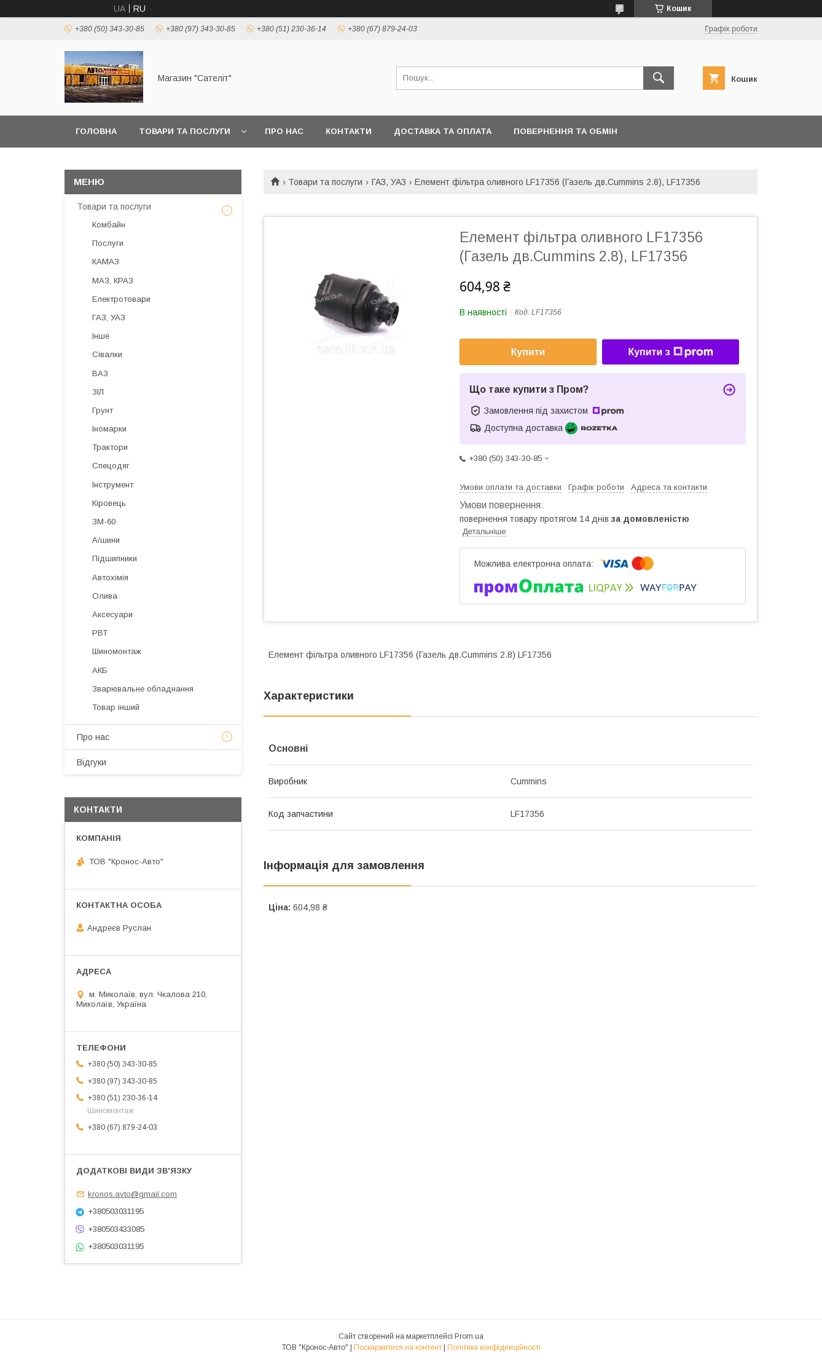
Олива (104, 596)
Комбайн (108, 224)
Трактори (110, 447)
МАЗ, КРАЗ (112, 280)
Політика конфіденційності (494, 1347)
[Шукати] (658, 78)
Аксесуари (112, 614)
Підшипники (114, 558)
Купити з (670, 352)
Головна (96, 131)
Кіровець (109, 503)
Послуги (107, 243)
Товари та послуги (184, 131)
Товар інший (115, 707)
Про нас (284, 131)
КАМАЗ (105, 261)
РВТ (100, 632)
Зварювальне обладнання (143, 688)
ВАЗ (100, 373)
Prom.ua (469, 1336)
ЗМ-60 (103, 521)
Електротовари (121, 299)
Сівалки (107, 354)
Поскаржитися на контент (398, 1347)
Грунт (102, 410)
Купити (528, 352)
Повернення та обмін (565, 131)
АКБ (100, 670)
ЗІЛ (98, 391)
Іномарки (109, 428)
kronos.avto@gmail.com (132, 1194)
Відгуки (91, 762)
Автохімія (110, 577)
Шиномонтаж (116, 651)
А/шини (106, 540)
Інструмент (112, 484)
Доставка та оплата (442, 131)
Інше (100, 336)
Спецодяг (111, 465)
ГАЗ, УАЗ (389, 182)
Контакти (349, 131)
